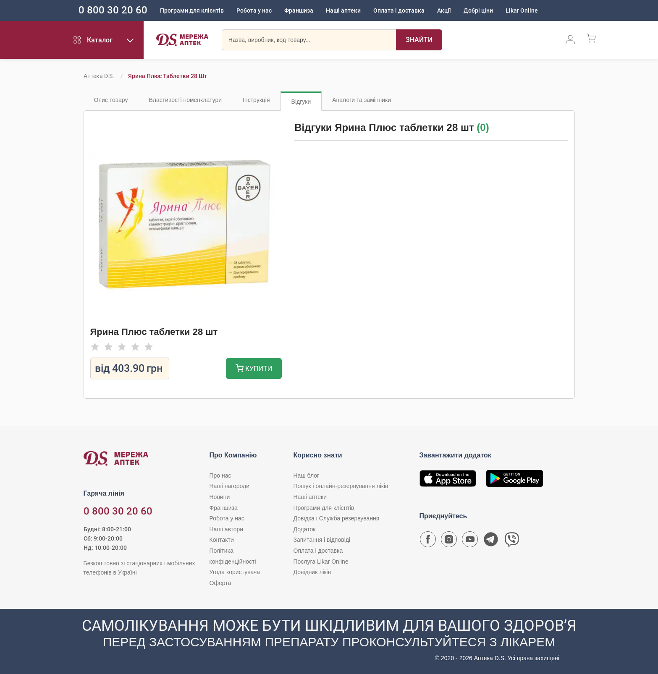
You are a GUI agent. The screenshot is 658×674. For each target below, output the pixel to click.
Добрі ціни (478, 10)
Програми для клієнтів (192, 10)
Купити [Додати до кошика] (254, 369)
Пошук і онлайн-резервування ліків (341, 486)
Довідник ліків (312, 572)
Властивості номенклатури (185, 100)
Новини (220, 497)
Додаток (305, 529)
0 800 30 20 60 (113, 10)
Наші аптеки (343, 10)
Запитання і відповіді (322, 539)
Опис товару (111, 100)
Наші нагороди (229, 486)
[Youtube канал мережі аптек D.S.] (469, 541)
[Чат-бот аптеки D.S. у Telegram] (490, 541)
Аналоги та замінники (361, 100)
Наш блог (307, 475)
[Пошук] (419, 39)
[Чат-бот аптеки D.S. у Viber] (511, 541)
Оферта (220, 583)
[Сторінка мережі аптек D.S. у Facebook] (427, 541)
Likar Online (522, 10)
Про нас (220, 475)
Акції (444, 10)
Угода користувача (235, 572)
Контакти (222, 539)
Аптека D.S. (99, 76)
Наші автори (227, 529)
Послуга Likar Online (321, 561)
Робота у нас (254, 10)
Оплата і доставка (399, 10)
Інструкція (256, 100)
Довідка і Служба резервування (337, 518)
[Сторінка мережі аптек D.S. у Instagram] (448, 541)
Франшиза (298, 10)
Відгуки (301, 101)
